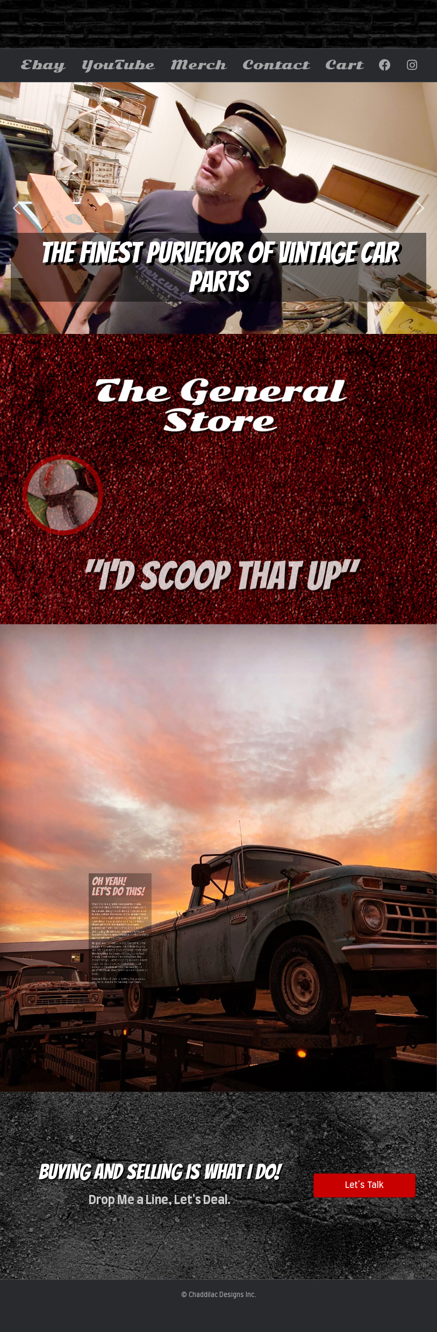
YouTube (117, 65)
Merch (198, 65)
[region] (218, 208)
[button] (16, 208)
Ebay (42, 65)
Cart (344, 65)
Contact (275, 65)
